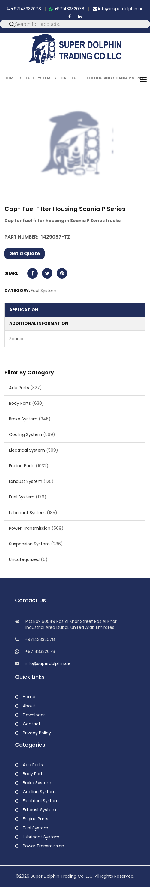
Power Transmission (29, 528)
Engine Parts (21, 466)
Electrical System (27, 450)
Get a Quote (24, 253)
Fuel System (38, 78)
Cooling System (25, 434)
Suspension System (29, 544)
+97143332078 (24, 9)
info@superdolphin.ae (118, 9)
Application (23, 310)
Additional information (38, 323)
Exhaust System (25, 481)
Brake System (23, 419)
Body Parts (20, 403)
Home (10, 78)
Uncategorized (24, 559)
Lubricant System (27, 513)
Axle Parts (19, 388)
